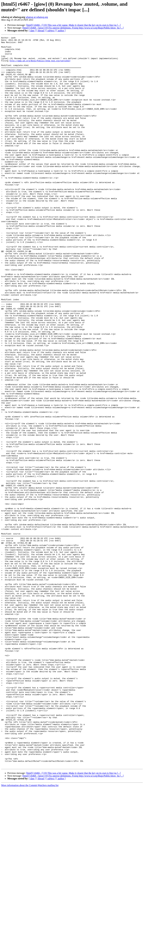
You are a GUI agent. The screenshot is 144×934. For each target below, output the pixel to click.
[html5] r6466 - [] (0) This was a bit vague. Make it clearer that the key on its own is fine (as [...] (73, 25)
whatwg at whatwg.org (37, 17)
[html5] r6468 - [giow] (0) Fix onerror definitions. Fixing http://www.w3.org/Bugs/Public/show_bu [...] (73, 27)
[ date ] (32, 30)
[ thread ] (40, 30)
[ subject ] (51, 30)
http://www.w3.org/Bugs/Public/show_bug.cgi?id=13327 (40, 65)
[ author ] (61, 30)
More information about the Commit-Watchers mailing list (30, 931)
